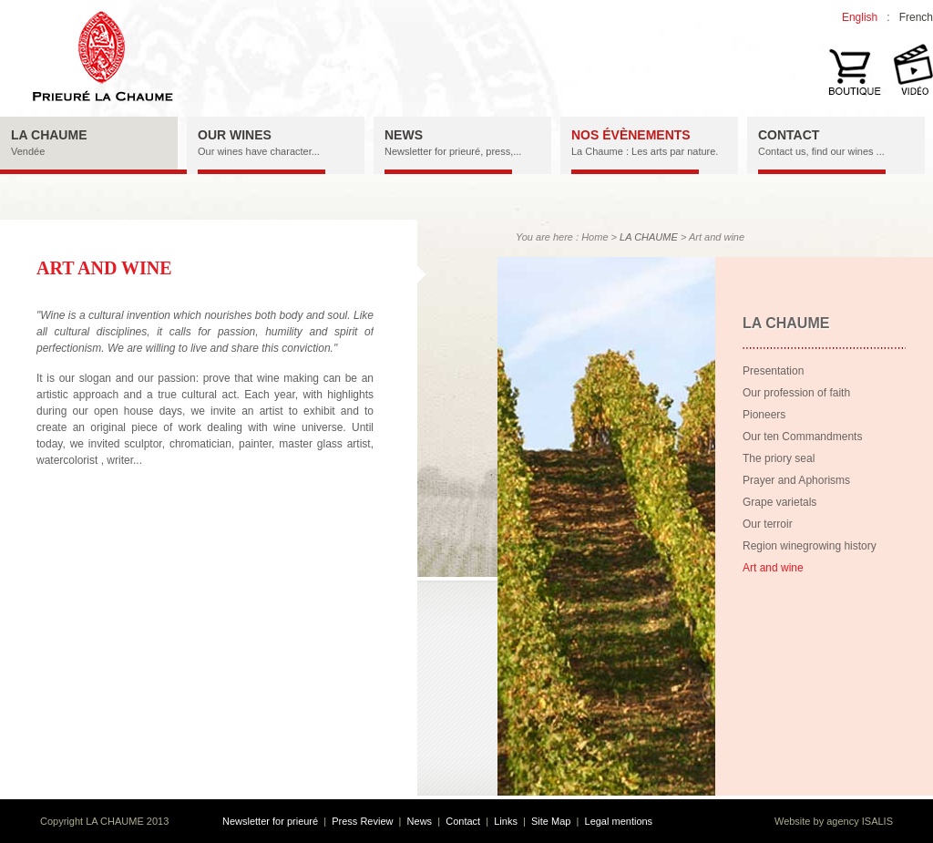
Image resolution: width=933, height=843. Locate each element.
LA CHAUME (649, 236)
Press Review (362, 821)
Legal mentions (619, 821)
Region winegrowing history (810, 546)
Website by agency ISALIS (833, 821)
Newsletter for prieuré (270, 821)
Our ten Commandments (802, 436)
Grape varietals (779, 502)
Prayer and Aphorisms (796, 480)
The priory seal (779, 458)
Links (506, 821)
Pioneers (764, 414)
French (916, 17)
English (859, 17)
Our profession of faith (796, 392)
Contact (463, 821)
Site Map (550, 821)
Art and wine (773, 567)
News (420, 821)
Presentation (773, 371)
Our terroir (768, 524)
